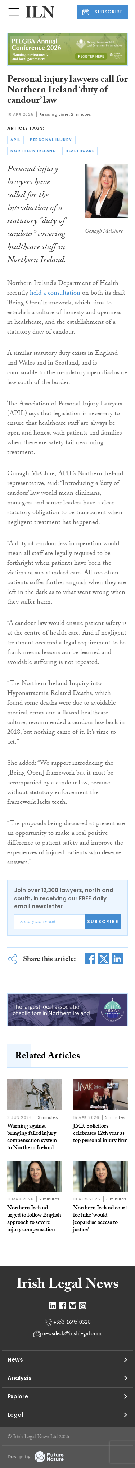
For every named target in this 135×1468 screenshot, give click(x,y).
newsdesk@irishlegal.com (72, 1334)
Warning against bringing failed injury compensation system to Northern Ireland (32, 1137)
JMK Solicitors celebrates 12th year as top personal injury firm (100, 1134)
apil (15, 139)
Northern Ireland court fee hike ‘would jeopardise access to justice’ (100, 1219)
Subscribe (103, 921)
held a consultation (55, 293)
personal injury (51, 139)
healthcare (80, 151)
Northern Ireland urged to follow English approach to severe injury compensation (34, 1219)
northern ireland (33, 151)
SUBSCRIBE (102, 12)
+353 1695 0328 (72, 1323)
